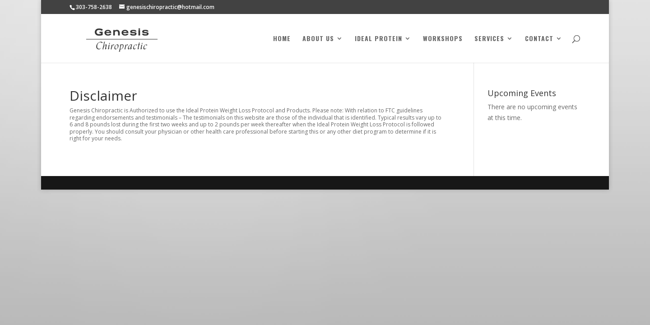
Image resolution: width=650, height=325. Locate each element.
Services (489, 39)
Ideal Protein (378, 39)
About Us (318, 39)
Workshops (443, 39)
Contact (539, 39)
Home (282, 39)
